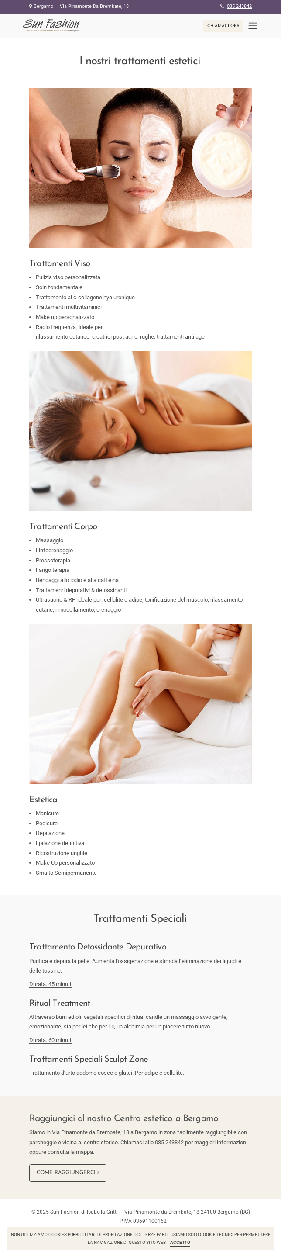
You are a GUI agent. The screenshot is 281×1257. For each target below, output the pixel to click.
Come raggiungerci (68, 1172)
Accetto (180, 1242)
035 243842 (239, 6)
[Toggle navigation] (252, 25)
